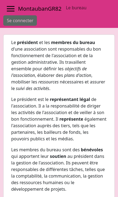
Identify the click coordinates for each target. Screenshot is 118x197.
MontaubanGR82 (39, 8)
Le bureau (76, 8)
